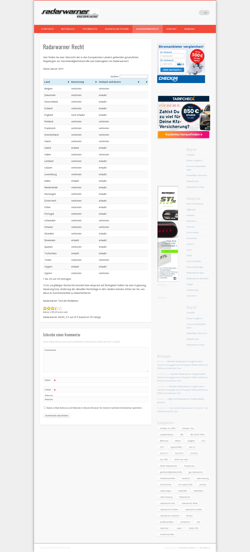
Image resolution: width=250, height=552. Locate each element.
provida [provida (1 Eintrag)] (202, 484)
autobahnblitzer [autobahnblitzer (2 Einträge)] (167, 434)
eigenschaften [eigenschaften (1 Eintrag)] (176, 447)
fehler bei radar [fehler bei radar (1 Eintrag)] (181, 459)
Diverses (191, 226)
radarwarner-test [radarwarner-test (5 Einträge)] (167, 503)
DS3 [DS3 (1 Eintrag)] (162, 447)
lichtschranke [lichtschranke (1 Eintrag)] (165, 484)
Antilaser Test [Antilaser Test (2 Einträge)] (188, 428)
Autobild (191, 154)
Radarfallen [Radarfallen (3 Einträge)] (198, 490)
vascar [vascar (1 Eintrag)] (179, 528)
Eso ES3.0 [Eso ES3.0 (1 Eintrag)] (179, 453)
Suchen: (129, 76)
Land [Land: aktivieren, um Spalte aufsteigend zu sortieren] (47, 81)
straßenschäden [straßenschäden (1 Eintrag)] (167, 522)
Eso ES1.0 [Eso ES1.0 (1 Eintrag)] (164, 453)
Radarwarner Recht (147, 28)
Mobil (189, 255)
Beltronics (191, 221)
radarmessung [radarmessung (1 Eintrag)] (166, 497)
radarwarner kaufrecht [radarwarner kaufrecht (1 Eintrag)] (169, 515)
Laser (189, 249)
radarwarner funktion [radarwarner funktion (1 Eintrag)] (169, 509)
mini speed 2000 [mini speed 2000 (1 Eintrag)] (185, 484)
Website (49, 399)
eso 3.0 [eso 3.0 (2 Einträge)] (192, 447)
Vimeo (200, 12)
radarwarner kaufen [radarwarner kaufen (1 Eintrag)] (193, 509)
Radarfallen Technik (117, 28)
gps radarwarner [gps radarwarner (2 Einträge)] (196, 472)
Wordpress (205, 547)
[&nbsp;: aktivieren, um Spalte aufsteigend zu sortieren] (144, 82)
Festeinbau (192, 238)
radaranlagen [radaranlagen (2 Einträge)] (165, 490)
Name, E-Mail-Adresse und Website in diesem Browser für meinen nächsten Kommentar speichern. (94, 407)
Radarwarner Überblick (197, 278)
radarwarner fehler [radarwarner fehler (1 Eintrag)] (190, 503)
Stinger (190, 284)
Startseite (47, 28)
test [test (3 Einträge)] (198, 522)
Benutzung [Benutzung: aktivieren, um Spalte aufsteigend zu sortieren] (77, 81)
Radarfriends (193, 181)
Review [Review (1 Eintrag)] (189, 515)
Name (50, 380)
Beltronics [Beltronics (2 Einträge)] (164, 440)
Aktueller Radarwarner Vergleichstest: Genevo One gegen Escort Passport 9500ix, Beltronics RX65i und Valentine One (182, 364)
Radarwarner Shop (195, 187)
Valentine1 (192, 295)
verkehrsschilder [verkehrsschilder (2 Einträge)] (167, 534)
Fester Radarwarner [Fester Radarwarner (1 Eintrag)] (168, 465)
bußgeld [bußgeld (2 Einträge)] (191, 440)
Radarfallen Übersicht (197, 175)
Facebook (194, 12)
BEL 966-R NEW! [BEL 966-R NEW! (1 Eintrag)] (198, 434)
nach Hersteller (194, 261)
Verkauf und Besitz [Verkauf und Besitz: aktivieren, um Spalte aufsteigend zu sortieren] (110, 81)
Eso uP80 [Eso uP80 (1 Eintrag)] (164, 459)
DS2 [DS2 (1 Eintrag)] (203, 440)
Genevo (190, 244)
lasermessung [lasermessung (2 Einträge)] (203, 478)
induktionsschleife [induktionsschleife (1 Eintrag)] (167, 478)
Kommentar (50, 350)
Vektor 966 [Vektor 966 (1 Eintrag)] (193, 528)
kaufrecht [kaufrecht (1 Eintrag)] (186, 478)
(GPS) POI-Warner (195, 203)
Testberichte (89, 28)
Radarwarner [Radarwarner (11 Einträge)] (185, 497)
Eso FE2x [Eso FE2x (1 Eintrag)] (194, 453)
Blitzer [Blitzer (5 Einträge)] (178, 440)
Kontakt (172, 28)
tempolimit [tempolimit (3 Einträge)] (185, 522)
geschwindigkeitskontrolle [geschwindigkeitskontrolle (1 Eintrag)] (171, 472)
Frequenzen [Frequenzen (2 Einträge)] (189, 465)
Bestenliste (68, 28)
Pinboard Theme (187, 547)
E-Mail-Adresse (50, 392)
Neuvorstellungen (195, 267)
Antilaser (191, 215)
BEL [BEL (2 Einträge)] (182, 434)
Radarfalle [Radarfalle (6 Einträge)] (182, 490)
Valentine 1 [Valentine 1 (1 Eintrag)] (165, 528)
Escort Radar (193, 232)
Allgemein (191, 209)
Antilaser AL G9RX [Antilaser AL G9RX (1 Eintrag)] (167, 428)
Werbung (189, 28)
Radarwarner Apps (195, 272)
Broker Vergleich (194, 160)
